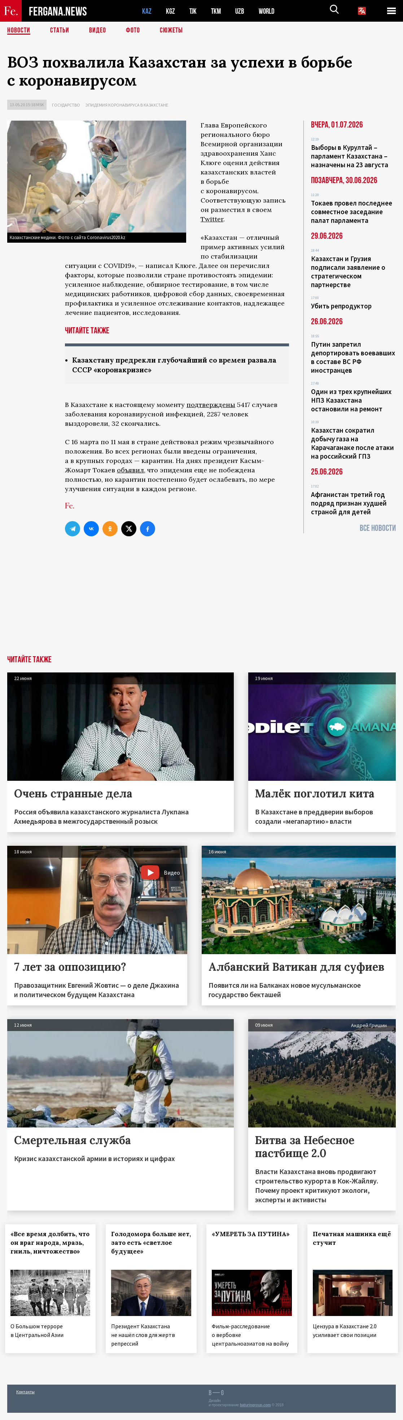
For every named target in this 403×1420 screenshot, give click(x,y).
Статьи (59, 30)
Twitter (212, 219)
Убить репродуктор (341, 306)
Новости (18, 30)
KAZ (147, 11)
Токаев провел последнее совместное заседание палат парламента (351, 212)
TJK (194, 11)
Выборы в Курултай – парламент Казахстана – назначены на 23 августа (349, 156)
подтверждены (211, 405)
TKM (217, 11)
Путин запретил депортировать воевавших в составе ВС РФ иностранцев (353, 357)
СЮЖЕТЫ (171, 30)
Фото (133, 30)
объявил (130, 470)
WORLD (269, 11)
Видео (97, 30)
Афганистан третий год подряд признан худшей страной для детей (349, 503)
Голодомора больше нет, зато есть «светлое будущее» (151, 1242)
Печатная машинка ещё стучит (346, 1238)
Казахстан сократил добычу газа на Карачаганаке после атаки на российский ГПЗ (352, 443)
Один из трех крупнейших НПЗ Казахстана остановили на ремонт (351, 400)
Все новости (378, 528)
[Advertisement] (201, 601)
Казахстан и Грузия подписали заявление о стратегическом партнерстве (348, 271)
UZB (241, 11)
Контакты (25, 1399)
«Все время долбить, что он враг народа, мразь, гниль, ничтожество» (46, 1247)
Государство (66, 105)
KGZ (170, 11)
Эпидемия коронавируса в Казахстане (127, 105)
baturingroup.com (255, 1412)
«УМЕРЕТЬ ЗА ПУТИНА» (235, 1238)
